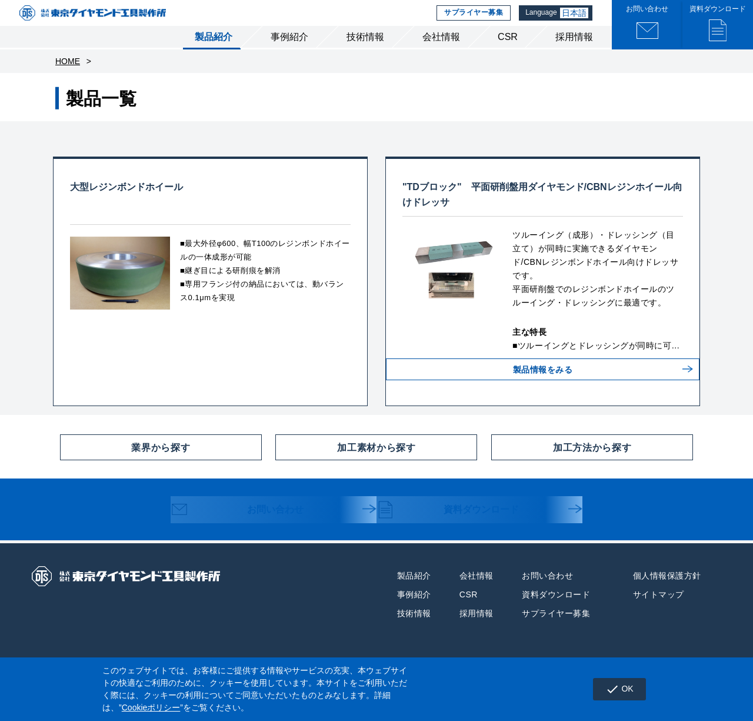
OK (616, 689)
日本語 (575, 20)
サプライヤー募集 (471, 21)
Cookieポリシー (151, 707)
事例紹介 (289, 52)
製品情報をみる (543, 393)
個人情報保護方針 (667, 591)
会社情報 (441, 52)
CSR (508, 52)
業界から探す (125, 462)
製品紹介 (213, 52)
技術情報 (365, 52)
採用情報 (574, 52)
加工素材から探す (345, 462)
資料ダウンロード (459, 526)
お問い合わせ (247, 526)
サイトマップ (658, 609)
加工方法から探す (561, 462)
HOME (67, 76)
